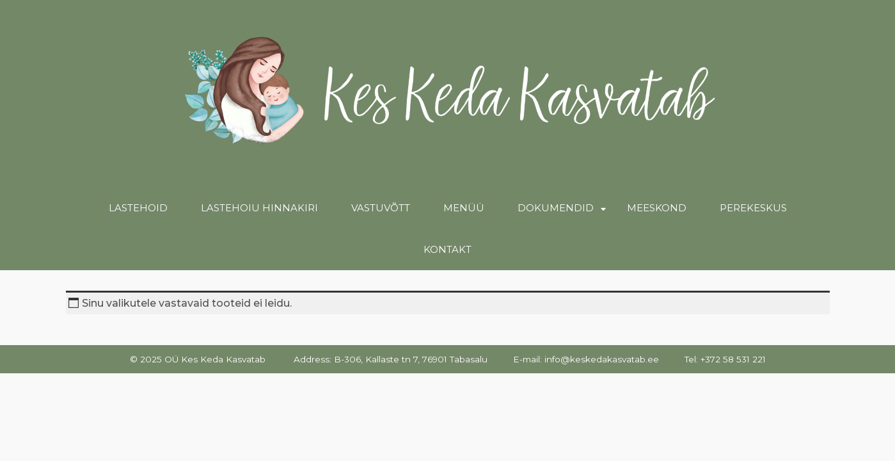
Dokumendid (556, 208)
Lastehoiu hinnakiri (259, 208)
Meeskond (656, 208)
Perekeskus (753, 208)
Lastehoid (138, 208)
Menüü (463, 208)
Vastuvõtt (380, 208)
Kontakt (447, 249)
